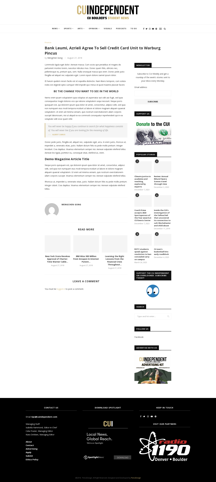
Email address (140, 87)
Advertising (32, 448)
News (55, 28)
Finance (48, 42)
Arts (80, 28)
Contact (30, 445)
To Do (133, 28)
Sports (67, 28)
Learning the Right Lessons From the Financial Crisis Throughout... (114, 260)
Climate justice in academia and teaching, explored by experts (142, 181)
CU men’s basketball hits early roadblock (161, 251)
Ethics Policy (32, 459)
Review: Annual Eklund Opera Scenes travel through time (161, 180)
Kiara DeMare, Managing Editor (40, 434)
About (29, 441)
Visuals (108, 28)
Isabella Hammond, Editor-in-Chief (41, 427)
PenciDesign (136, 478)
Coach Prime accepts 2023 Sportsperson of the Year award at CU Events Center (142, 215)
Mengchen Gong (54, 58)
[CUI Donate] (152, 122)
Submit (29, 456)
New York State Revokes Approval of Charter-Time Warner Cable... (57, 259)
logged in (61, 289)
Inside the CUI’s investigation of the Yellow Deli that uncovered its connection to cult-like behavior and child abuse (162, 218)
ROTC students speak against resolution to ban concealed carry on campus (142, 254)
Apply (29, 452)
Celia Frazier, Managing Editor (39, 431)
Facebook (138, 337)
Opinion (93, 28)
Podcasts (121, 28)
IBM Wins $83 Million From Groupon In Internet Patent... (86, 259)
